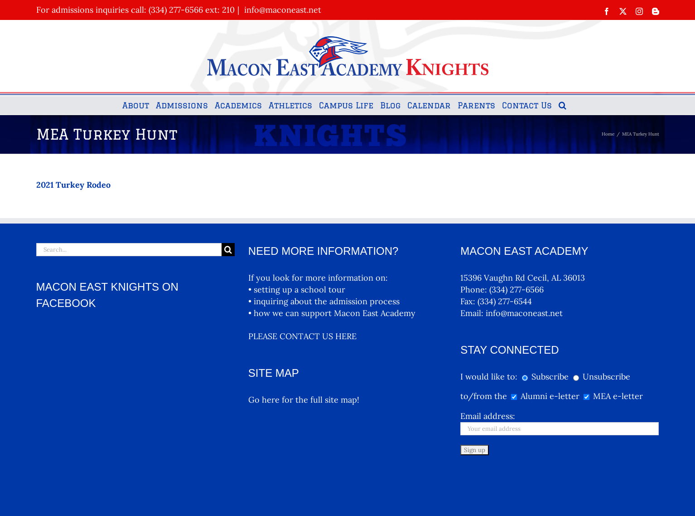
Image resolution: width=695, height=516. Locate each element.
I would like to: (490, 376)
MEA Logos (392, 499)
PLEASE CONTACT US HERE (302, 336)
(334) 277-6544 (505, 301)
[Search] (228, 249)
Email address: (487, 416)
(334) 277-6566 (516, 289)
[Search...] (129, 249)
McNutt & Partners (225, 499)
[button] (562, 105)
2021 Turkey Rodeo (73, 185)
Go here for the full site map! (303, 399)
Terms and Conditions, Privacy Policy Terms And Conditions (312, 499)
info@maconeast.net (281, 10)
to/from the (483, 396)
